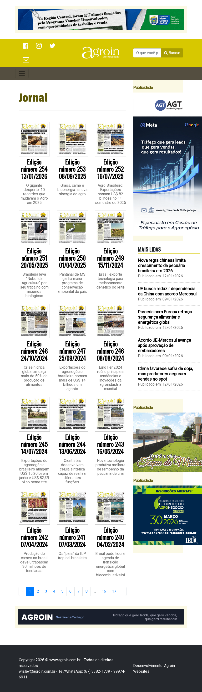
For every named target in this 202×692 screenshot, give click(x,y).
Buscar (172, 53)
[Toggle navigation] (22, 73)
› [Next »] (122, 591)
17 (114, 591)
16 (104, 591)
